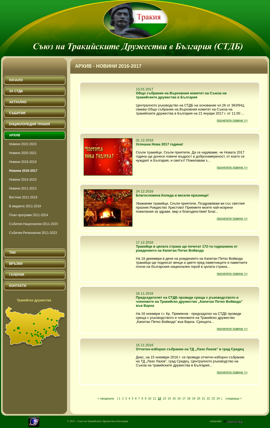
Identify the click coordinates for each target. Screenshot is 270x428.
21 (203, 398)
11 (154, 398)
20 (198, 398)
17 (184, 398)
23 (213, 398)
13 (164, 398)
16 (178, 398)
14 (169, 398)
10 (149, 398)
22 (208, 398)
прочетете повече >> (232, 120)
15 (174, 398)
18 (188, 398)
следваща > (233, 398)
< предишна (106, 398)
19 (193, 398)
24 (218, 398)
